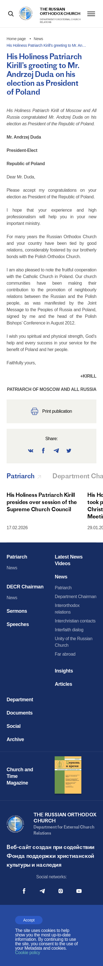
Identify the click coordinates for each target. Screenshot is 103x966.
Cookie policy (27, 952)
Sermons (17, 611)
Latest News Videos (69, 560)
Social (14, 726)
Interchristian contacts (75, 621)
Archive (15, 739)
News (12, 567)
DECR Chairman (25, 587)
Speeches (18, 624)
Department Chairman (75, 596)
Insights (64, 671)
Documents (20, 713)
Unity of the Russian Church (74, 642)
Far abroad (65, 654)
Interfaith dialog (69, 629)
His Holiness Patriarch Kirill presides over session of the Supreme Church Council (42, 502)
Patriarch (17, 557)
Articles (63, 684)
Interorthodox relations (67, 608)
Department (20, 699)
